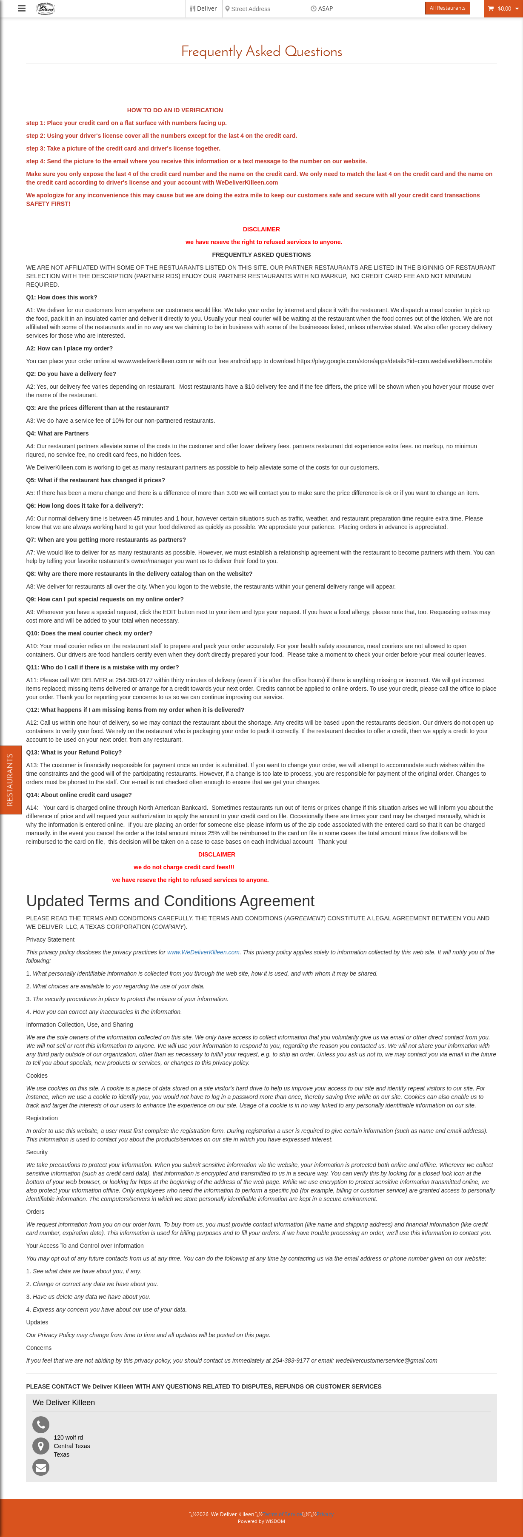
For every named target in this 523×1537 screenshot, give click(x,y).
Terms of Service (282, 1514)
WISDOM (275, 1521)
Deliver (207, 8)
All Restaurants (448, 8)
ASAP (325, 8)
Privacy (325, 1514)
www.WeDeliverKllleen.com (203, 952)
